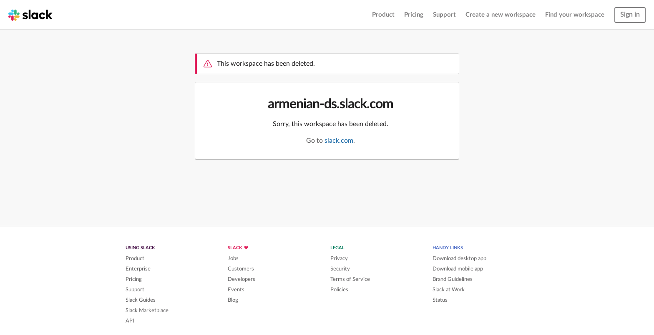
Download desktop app (459, 258)
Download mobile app (458, 269)
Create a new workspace (500, 15)
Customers (241, 269)
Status (440, 300)
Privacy (339, 258)
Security (340, 269)
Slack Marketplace (147, 310)
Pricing (413, 15)
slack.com (338, 140)
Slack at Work (449, 290)
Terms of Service (350, 279)
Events (236, 290)
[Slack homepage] (30, 14)
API (130, 321)
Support (444, 15)
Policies (339, 290)
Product (383, 15)
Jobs (233, 258)
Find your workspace (574, 15)
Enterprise (138, 269)
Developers (241, 279)
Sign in (630, 14)
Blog (233, 300)
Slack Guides (141, 300)
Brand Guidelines (453, 279)
